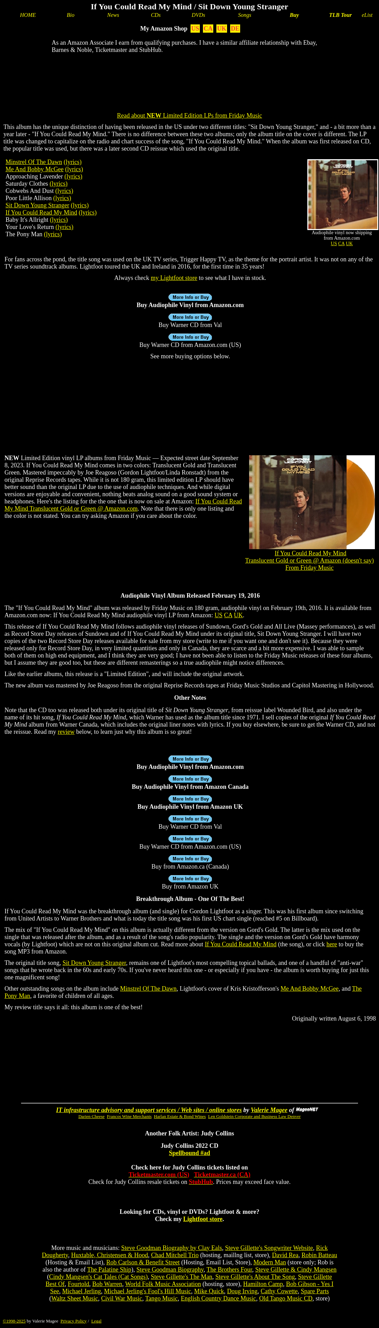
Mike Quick (209, 1291)
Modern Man (269, 1262)
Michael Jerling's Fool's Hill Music (147, 1291)
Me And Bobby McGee (34, 169)
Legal (96, 1321)
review (66, 731)
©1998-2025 (14, 1321)
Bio (70, 15)
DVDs (198, 15)
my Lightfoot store (174, 277)
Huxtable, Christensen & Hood (109, 1255)
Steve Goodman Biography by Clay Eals (171, 1247)
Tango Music (161, 1298)
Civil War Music (121, 1298)
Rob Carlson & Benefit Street (143, 1262)
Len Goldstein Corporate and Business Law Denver (254, 1116)
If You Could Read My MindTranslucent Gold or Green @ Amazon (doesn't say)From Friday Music (309, 560)
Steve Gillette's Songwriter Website (269, 1247)
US (195, 28)
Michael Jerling (81, 1291)
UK (221, 28)
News (113, 15)
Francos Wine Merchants (129, 1116)
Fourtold (78, 1284)
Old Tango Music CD (286, 1298)
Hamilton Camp (263, 1284)
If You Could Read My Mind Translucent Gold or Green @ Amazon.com (123, 505)
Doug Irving (242, 1291)
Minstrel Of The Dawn (34, 162)
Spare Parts (315, 1291)
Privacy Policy (73, 1321)
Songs (244, 15)
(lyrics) (73, 162)
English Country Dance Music (218, 1298)
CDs (156, 15)
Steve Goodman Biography (170, 1269)
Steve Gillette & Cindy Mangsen (296, 1269)
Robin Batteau (319, 1255)
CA (208, 28)
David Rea (285, 1255)
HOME (28, 15)
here (331, 944)
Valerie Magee (269, 1110)
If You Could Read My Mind (41, 212)
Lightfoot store (203, 1219)
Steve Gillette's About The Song (255, 1276)
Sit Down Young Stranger (37, 205)
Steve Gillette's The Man (181, 1276)
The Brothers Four (229, 1269)
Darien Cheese (91, 1116)
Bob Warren (107, 1284)
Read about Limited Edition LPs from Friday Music (189, 115)
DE (235, 28)
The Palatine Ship (109, 1269)
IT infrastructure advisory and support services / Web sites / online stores (149, 1110)
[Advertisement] (189, 81)
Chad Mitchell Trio (174, 1255)
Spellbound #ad (189, 1153)
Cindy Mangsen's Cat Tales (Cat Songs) (98, 1276)
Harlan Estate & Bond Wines (180, 1116)
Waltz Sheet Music (74, 1298)
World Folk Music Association (163, 1284)
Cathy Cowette (278, 1291)
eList (367, 15)
